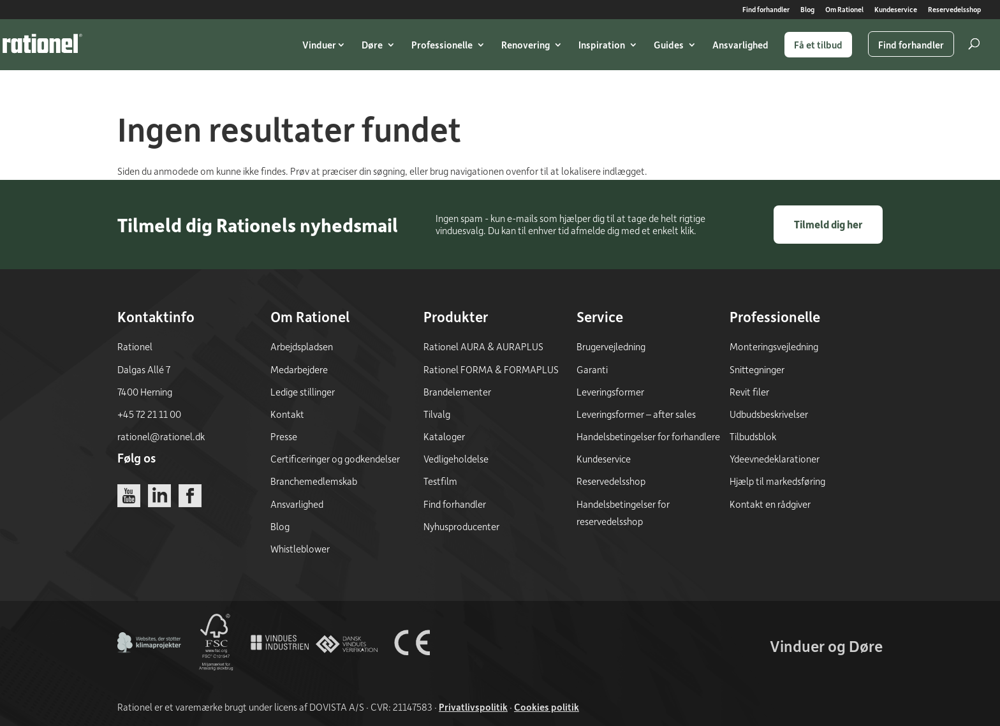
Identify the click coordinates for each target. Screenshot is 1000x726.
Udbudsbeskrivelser (769, 414)
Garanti (592, 369)
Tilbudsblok (753, 436)
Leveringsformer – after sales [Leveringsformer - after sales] (636, 414)
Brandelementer (457, 391)
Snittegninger (757, 369)
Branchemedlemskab (313, 481)
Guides (669, 44)
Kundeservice (895, 10)
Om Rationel (844, 10)
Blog (807, 10)
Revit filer (749, 391)
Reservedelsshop (954, 10)
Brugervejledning (611, 346)
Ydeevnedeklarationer (775, 458)
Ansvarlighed (740, 44)
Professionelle (442, 44)
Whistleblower (300, 548)
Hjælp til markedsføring (777, 481)
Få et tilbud (818, 44)
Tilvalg (436, 414)
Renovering (525, 44)
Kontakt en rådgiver (770, 504)
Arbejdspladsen (301, 346)
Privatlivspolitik (473, 706)
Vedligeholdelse (456, 458)
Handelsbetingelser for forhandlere (648, 436)
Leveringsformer (610, 391)
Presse (283, 436)
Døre (372, 44)
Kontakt (287, 414)
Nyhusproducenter (461, 526)
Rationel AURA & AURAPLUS (483, 346)
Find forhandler (766, 10)
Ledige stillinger (302, 391)
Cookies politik (546, 706)
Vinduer (319, 44)
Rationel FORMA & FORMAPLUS (491, 369)
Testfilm (440, 481)
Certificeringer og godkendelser (335, 458)
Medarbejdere (299, 369)
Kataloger (444, 436)
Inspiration (601, 44)
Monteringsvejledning (774, 346)
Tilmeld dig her (828, 224)
